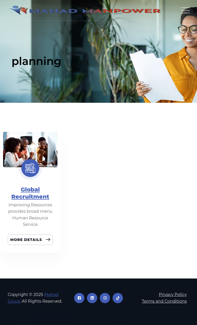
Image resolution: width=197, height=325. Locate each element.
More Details (26, 239)
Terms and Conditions (164, 301)
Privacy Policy (173, 294)
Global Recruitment (30, 193)
